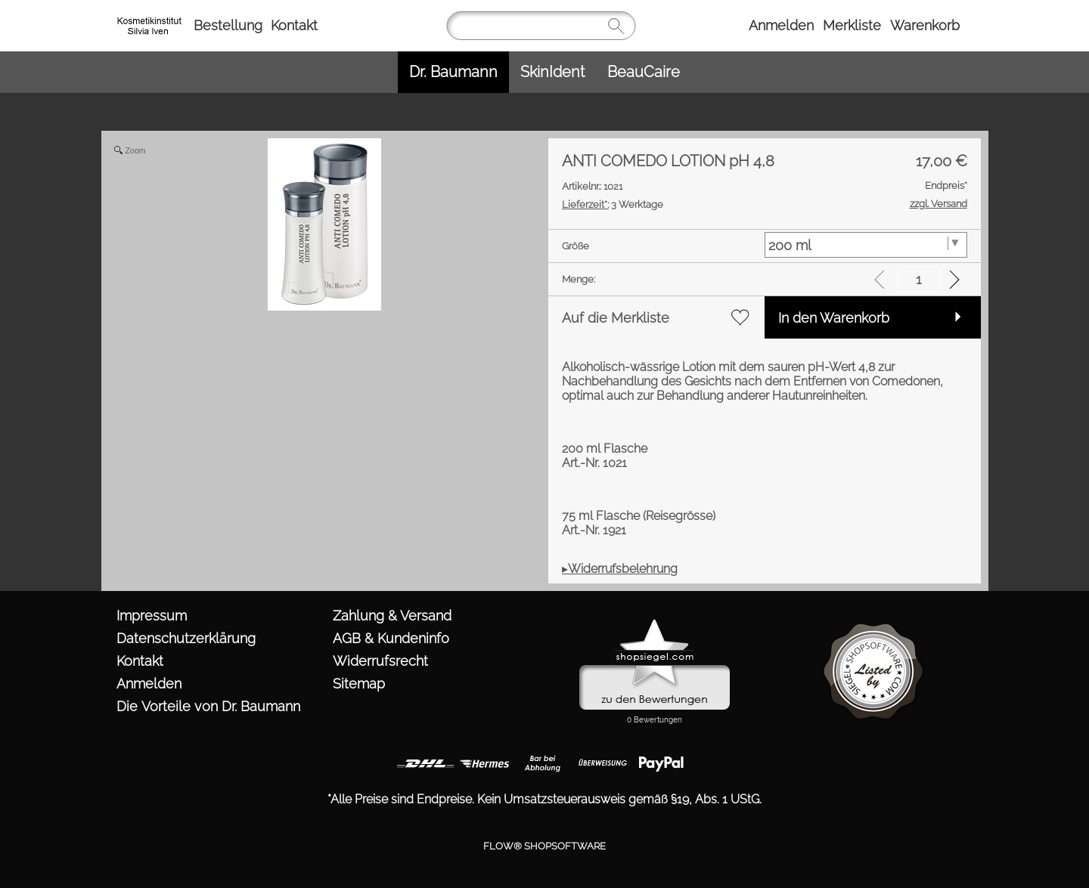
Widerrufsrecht (380, 661)
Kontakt (294, 25)
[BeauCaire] (643, 72)
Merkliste (852, 25)
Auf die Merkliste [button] (615, 318)
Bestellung (228, 25)
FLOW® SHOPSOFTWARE (544, 835)
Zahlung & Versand (392, 615)
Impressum (151, 615)
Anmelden (781, 25)
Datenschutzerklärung (186, 638)
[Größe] (865, 245)
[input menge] (918, 279)
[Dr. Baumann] (453, 72)
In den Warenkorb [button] (833, 318)
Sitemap (359, 684)
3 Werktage (612, 204)
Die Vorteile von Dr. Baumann (208, 706)
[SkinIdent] (552, 72)
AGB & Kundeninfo (391, 638)
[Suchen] (540, 25)
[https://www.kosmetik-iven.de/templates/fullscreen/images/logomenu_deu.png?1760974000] (151, 16)
